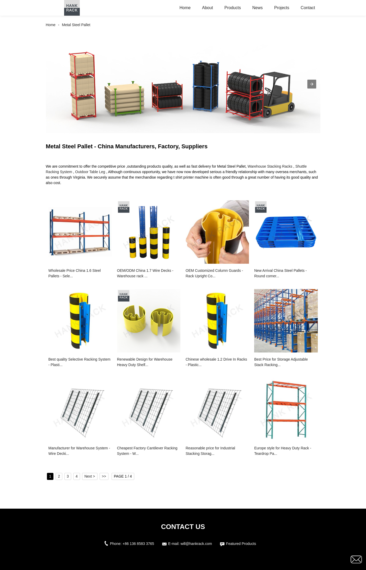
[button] (311, 84)
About (207, 7)
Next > (89, 476)
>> (104, 476)
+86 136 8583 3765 (138, 544)
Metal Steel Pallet (76, 25)
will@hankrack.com (196, 544)
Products (232, 7)
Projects (281, 7)
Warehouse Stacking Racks (270, 166)
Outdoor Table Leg (90, 172)
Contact (308, 7)
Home (185, 7)
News (257, 7)
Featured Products (241, 544)
